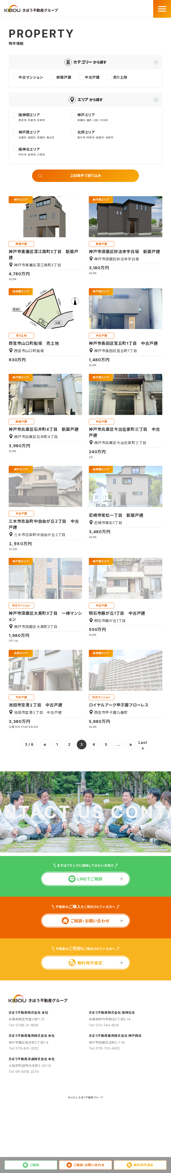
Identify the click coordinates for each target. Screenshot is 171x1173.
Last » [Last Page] (142, 745)
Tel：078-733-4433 (104, 1098)
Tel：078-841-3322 (24, 1098)
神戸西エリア (101, 199)
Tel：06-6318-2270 (24, 1122)
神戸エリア (21, 199)
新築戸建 (21, 243)
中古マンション (21, 605)
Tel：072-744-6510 (104, 1075)
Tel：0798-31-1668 (24, 1075)
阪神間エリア (20, 291)
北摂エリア (21, 653)
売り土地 (21, 335)
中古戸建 (101, 335)
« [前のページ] (45, 744)
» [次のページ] (130, 744)
